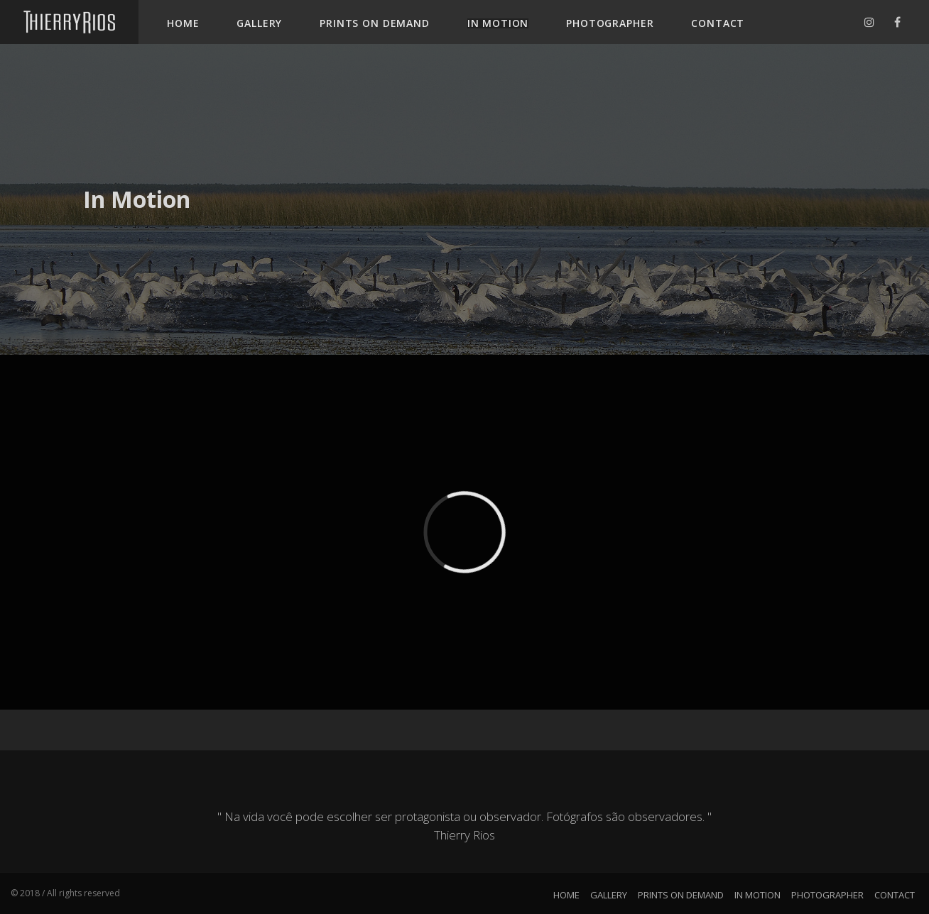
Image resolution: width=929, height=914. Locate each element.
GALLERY (259, 23)
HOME (183, 23)
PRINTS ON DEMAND (374, 23)
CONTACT (717, 23)
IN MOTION (498, 23)
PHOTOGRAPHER (609, 23)
